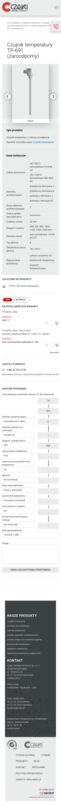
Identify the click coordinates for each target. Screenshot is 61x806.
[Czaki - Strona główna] (34, 744)
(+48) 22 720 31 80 (16, 370)
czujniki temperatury (43, 142)
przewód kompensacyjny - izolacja (15, 518)
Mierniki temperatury (16, 630)
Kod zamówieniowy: (12, 530)
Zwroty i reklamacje (28, 779)
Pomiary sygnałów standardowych (22, 635)
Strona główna (13, 23)
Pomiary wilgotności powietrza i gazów (24, 639)
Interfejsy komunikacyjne (18, 626)
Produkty (21, 761)
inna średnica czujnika (13, 506)
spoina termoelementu (13, 495)
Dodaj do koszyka (57, 323)
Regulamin (38, 767)
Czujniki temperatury (31, 23)
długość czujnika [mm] (13, 440)
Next (53, 96)
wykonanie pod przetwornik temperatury (16, 463)
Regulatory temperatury (17, 649)
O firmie (45, 755)
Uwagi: (5, 543)
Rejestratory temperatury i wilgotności (23, 653)
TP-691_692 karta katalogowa (20, 286)
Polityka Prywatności (29, 773)
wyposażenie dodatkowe (14, 451)
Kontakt (21, 767)
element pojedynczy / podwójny (13, 429)
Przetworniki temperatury (18, 644)
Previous (8, 96)
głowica (6, 475)
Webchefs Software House (45, 797)
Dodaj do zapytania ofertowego (30, 569)
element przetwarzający (14, 416)
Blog (37, 761)
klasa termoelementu (12, 485)
